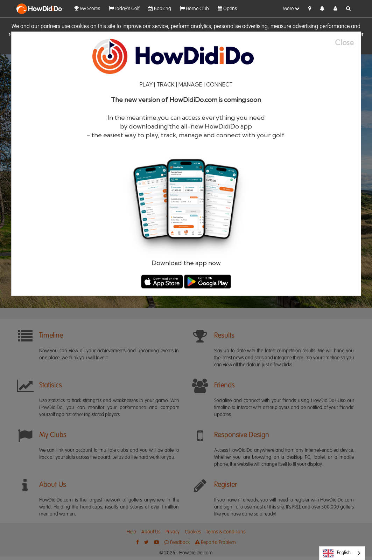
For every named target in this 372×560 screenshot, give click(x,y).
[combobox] (342, 553)
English (337, 553)
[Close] (348, 42)
